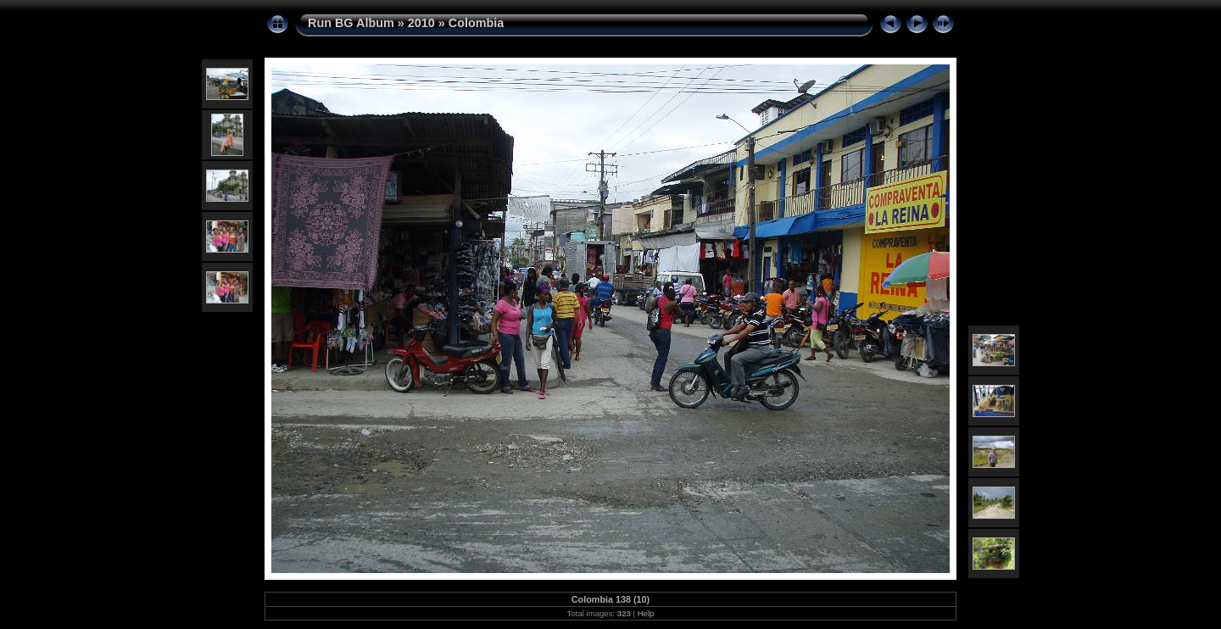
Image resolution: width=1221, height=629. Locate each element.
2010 (421, 23)
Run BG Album (351, 23)
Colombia (477, 23)
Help (646, 613)
